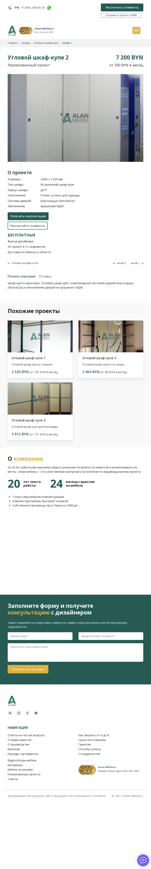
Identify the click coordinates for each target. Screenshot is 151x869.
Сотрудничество (89, 754)
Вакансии (14, 749)
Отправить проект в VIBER (121, 15)
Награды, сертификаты (23, 754)
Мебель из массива (20, 769)
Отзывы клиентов (19, 740)
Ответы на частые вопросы (26, 735)
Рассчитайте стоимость (27, 226)
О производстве (18, 744)
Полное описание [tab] (22, 276)
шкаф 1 (137, 263)
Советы (13, 779)
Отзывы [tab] (45, 276)
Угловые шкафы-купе (24, 263)
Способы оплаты (89, 749)
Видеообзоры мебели (22, 760)
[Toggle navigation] (136, 31)
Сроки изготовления (92, 740)
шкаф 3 (119, 263)
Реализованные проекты (24, 774)
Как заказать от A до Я (93, 735)
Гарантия (84, 744)
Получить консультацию (28, 216)
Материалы (15, 765)
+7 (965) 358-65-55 (32, 7)
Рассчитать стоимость (122, 7)
